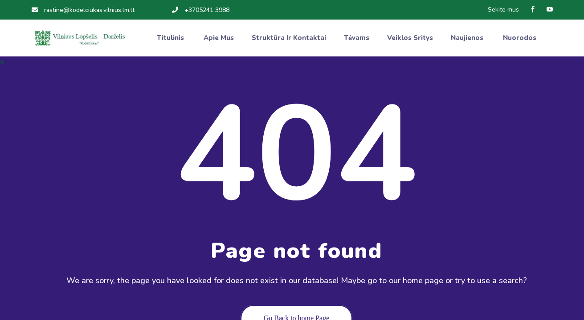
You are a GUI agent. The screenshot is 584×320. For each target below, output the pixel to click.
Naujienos (468, 37)
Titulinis (171, 37)
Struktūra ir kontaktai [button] (289, 37)
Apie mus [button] (219, 37)
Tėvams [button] (356, 37)
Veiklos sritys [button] (410, 37)
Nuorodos (520, 37)
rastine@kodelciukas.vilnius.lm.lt (83, 10)
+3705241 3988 (200, 10)
